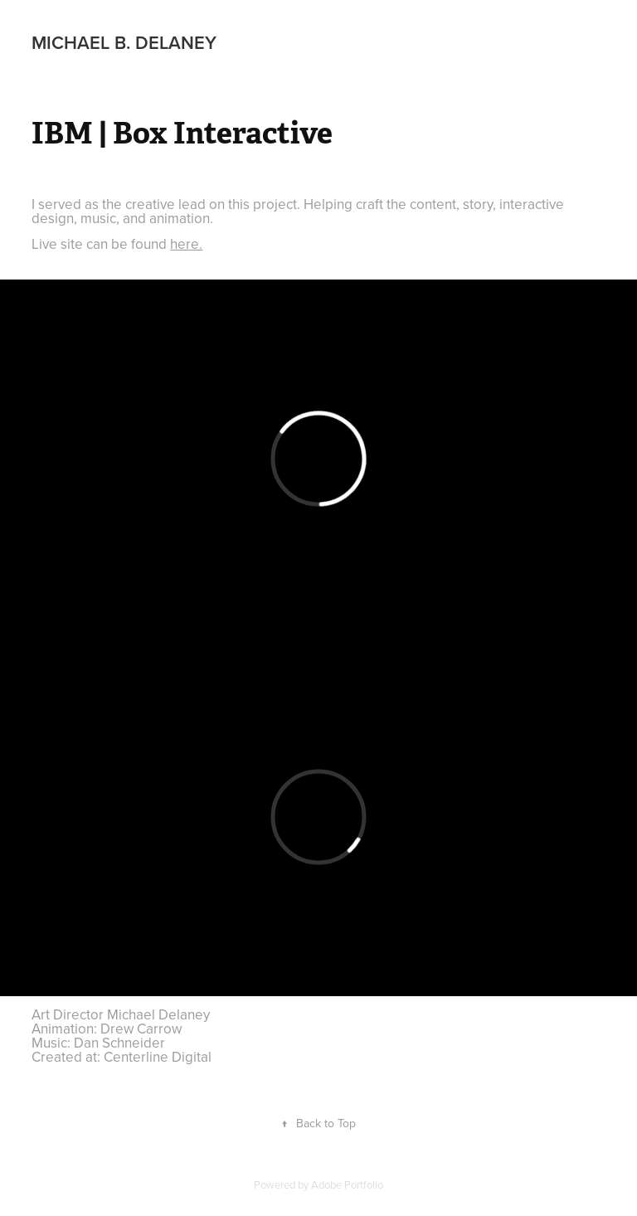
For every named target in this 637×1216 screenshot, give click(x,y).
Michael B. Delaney (124, 42)
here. (186, 244)
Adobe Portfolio (347, 1184)
